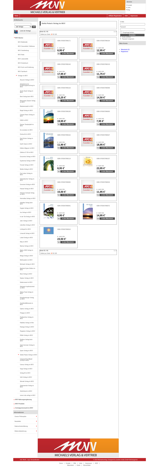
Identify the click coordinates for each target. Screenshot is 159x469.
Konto (78, 465)
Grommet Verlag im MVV (27, 184)
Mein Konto (123, 43)
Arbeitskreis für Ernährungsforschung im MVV (27, 85)
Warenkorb (70, 465)
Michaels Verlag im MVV (27, 264)
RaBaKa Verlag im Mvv (27, 322)
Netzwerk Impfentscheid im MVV (27, 287)
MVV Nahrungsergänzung (23, 399)
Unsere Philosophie (20, 416)
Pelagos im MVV (25, 313)
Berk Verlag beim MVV (27, 96)
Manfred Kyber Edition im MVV (27, 269)
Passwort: (123, 27)
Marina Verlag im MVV (26, 246)
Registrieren (124, 51)
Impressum (134, 16)
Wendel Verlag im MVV (27, 381)
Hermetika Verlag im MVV (27, 198)
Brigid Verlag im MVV (26, 110)
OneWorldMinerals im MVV (26, 303)
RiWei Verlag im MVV (26, 335)
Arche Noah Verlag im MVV (26, 91)
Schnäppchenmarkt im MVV (24, 408)
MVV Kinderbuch (23, 63)
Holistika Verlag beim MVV (26, 203)
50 (53, 34)
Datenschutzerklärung (21, 426)
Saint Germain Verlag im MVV (27, 345)
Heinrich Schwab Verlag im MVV (27, 193)
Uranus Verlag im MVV (27, 364)
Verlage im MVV (23, 75)
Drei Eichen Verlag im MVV (26, 139)
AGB (126, 16)
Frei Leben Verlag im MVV (26, 174)
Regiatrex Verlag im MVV (27, 331)
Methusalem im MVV (26, 260)
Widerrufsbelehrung (20, 431)
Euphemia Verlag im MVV (27, 161)
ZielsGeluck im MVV (26, 391)
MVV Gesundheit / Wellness (26, 46)
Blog (128, 10)
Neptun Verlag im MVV (27, 278)
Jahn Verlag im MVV (26, 221)
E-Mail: (122, 21)
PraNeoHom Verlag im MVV (26, 317)
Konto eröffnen (126, 37)
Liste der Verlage (25, 31)
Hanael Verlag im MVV (27, 188)
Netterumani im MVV (26, 282)
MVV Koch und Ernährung (26, 67)
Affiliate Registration (115, 16)
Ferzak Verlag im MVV (26, 165)
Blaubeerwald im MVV (26, 106)
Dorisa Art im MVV (25, 134)
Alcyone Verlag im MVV (27, 80)
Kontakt (129, 5)
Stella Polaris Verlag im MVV (28, 355)
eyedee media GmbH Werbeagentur (127, 459)
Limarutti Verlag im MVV (27, 233)
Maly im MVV (24, 242)
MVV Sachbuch (22, 71)
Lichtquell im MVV (25, 229)
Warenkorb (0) (125, 49)
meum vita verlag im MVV (27, 395)
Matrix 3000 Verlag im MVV (26, 250)
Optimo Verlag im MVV (27, 309)
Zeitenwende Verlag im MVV (27, 386)
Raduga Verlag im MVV (27, 327)
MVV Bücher (19, 38)
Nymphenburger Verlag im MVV (27, 298)
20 (51, 34)
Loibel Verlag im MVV (26, 237)
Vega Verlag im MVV (26, 369)
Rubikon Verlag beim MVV (26, 340)
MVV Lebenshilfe (23, 59)
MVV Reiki (21, 54)
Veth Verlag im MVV (26, 377)
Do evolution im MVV (26, 130)
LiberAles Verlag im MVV (27, 225)
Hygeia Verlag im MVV (27, 208)
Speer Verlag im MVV (26, 350)
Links (128, 7)
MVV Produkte (19, 403)
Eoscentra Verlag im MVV (27, 156)
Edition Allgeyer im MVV (27, 148)
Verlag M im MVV (25, 373)
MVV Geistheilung (23, 50)
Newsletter (18, 421)
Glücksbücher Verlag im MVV (27, 179)
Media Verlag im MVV (26, 169)
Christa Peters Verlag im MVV (27, 115)
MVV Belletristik (22, 42)
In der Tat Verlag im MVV (27, 216)
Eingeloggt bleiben (127, 32)
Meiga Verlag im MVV (26, 256)
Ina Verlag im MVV (25, 212)
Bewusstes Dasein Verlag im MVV (27, 101)
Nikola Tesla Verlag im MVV (26, 292)
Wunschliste (87, 465)
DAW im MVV (24, 120)
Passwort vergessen (128, 39)
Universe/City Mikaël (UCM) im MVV (26, 359)
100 (56, 34)
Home (16, 16)
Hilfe (74, 463)
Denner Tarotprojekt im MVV (27, 125)
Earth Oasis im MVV (26, 144)
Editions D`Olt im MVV (26, 152)
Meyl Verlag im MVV (26, 274)
